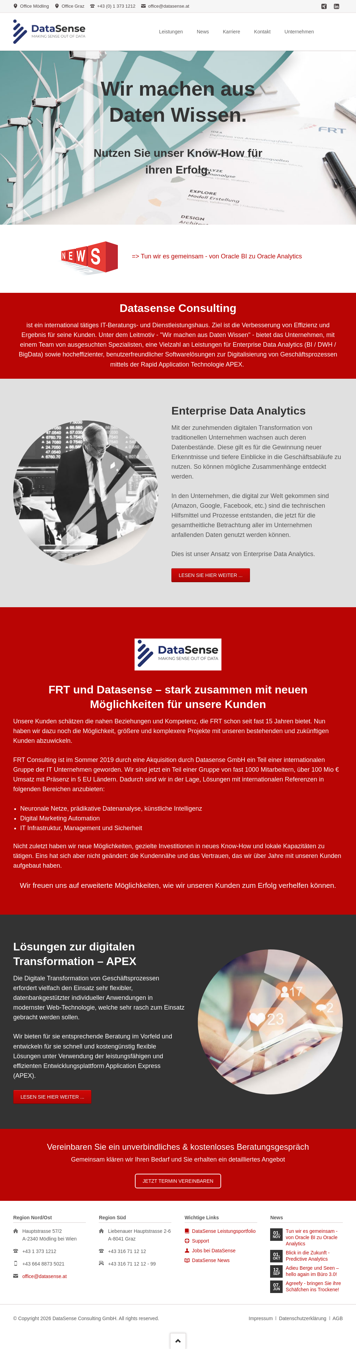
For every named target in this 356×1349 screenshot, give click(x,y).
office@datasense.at (44, 1276)
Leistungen (171, 31)
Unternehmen (299, 31)
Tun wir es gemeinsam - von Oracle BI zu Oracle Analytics (312, 1237)
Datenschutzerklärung (302, 1318)
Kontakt (262, 31)
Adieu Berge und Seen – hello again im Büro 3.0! (312, 1271)
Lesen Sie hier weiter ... (43, 575)
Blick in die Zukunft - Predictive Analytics (308, 1256)
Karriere (231, 31)
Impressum (261, 1318)
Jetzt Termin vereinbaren (178, 1181)
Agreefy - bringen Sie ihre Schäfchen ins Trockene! (313, 1286)
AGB (338, 1318)
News (203, 31)
